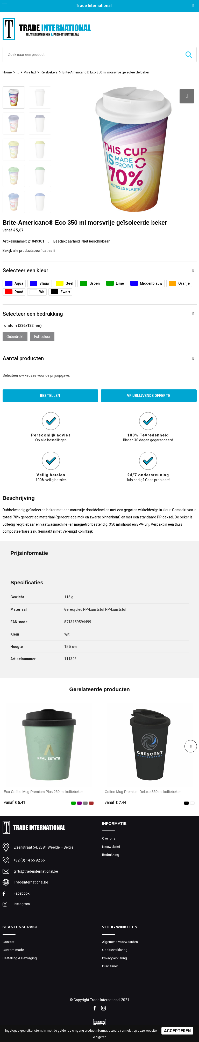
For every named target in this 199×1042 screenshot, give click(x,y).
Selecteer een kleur (25, 270)
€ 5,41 (14, 802)
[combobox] (92, 54)
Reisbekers (49, 72)
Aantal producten (23, 358)
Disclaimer (110, 966)
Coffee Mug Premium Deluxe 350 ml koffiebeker (143, 792)
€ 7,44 (115, 802)
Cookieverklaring (114, 950)
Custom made (13, 950)
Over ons (108, 838)
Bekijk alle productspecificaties (29, 250)
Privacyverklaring (114, 958)
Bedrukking (110, 855)
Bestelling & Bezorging (20, 958)
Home (7, 72)
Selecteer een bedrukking (33, 314)
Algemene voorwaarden (120, 942)
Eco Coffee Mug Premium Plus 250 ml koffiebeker (43, 792)
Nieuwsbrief (111, 847)
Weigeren (99, 1037)
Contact (9, 942)
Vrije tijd (30, 72)
